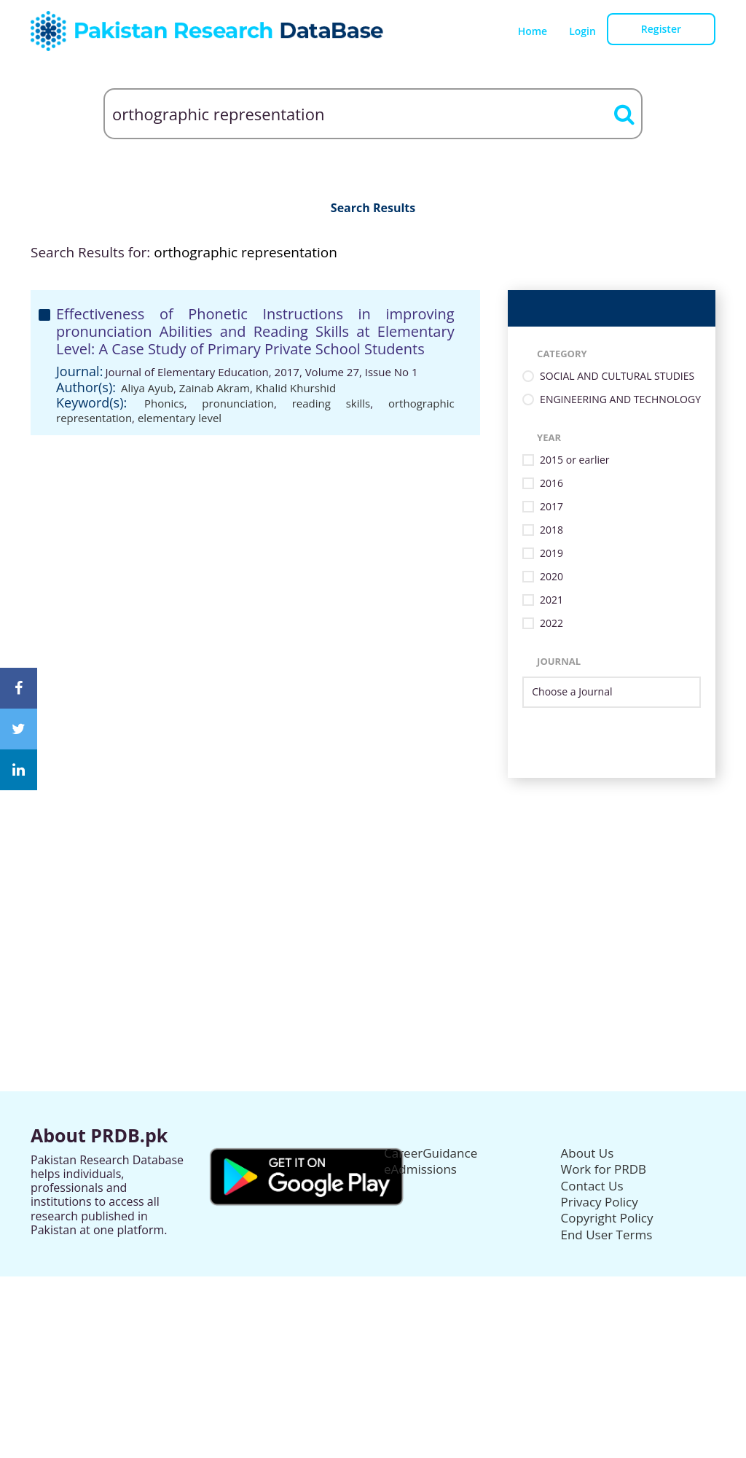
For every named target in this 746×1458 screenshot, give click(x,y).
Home (533, 31)
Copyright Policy (607, 1217)
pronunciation (238, 403)
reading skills (331, 403)
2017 (551, 507)
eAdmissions (420, 1169)
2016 (551, 483)
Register (661, 29)
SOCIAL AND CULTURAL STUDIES (617, 376)
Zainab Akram (214, 388)
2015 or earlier (574, 460)
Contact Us (592, 1185)
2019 (551, 553)
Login (582, 31)
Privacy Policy (599, 1201)
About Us (587, 1153)
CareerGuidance (430, 1153)
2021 (551, 600)
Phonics (164, 403)
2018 (551, 530)
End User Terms (607, 1234)
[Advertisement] (373, 880)
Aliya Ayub (147, 388)
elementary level (179, 417)
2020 (551, 577)
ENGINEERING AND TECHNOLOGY (620, 400)
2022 (551, 623)
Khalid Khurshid (296, 388)
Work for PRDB (604, 1169)
